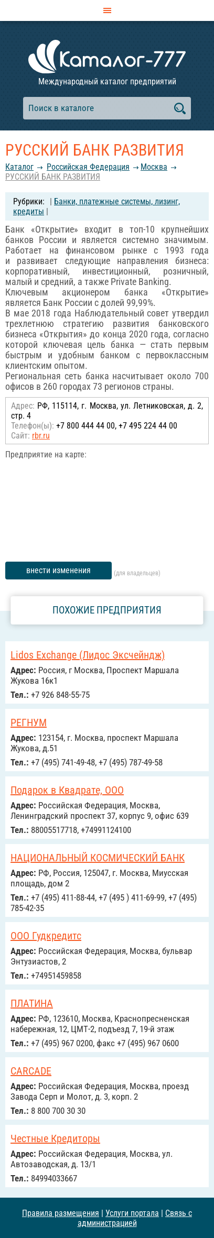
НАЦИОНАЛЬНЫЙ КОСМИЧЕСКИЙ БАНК (97, 857)
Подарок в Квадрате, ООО (67, 790)
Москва (154, 167)
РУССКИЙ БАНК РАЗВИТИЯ (52, 177)
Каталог (19, 167)
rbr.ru (41, 436)
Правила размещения (60, 1213)
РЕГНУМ (28, 722)
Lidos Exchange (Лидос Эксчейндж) (87, 655)
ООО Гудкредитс (45, 935)
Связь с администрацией (135, 1218)
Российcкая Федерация (88, 167)
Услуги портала (132, 1213)
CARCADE (30, 1071)
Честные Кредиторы (55, 1138)
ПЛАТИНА (31, 1003)
